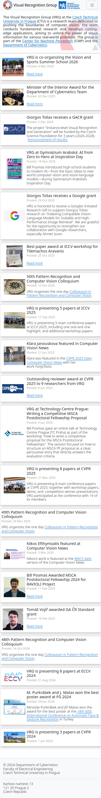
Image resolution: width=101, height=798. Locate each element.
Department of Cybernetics (25, 44)
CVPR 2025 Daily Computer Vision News (59, 360)
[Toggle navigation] (92, 5)
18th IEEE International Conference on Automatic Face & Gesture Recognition (63, 715)
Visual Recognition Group (35, 5)
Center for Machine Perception (47, 40)
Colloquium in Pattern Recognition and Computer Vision (59, 293)
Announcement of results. (47, 139)
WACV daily (83, 558)
